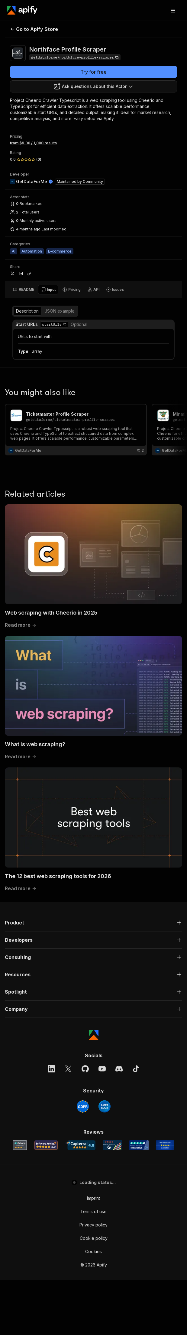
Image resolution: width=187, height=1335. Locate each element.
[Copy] (75, 57)
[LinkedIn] (51, 1069)
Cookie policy (94, 1238)
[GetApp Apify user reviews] (20, 1145)
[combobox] (93, 86)
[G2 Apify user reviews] (112, 1145)
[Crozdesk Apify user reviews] (165, 1145)
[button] (64, 324)
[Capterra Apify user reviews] (80, 1145)
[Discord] (119, 1069)
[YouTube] (102, 1069)
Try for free (93, 72)
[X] (68, 1069)
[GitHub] (85, 1069)
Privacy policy (93, 1224)
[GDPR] (83, 1106)
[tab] (23, 289)
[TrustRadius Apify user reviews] (139, 1145)
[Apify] (22, 10)
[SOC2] (104, 1106)
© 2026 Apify (93, 1264)
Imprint (93, 1198)
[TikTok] (136, 1069)
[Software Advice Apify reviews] (46, 1145)
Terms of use (93, 1211)
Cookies (93, 1251)
